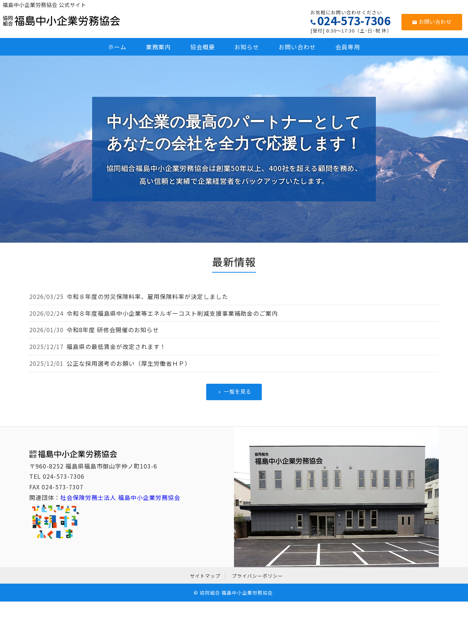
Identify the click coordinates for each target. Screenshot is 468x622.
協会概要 (202, 46)
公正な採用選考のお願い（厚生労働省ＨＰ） (129, 363)
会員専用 (347, 46)
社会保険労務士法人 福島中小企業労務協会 (120, 497)
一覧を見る (234, 391)
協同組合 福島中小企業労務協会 (236, 592)
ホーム (117, 46)
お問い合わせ (432, 21)
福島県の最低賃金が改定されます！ (116, 346)
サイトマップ (205, 575)
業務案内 (158, 46)
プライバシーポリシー (257, 575)
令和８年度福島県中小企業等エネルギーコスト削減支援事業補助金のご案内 (172, 313)
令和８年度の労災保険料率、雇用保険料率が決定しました (147, 296)
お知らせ (246, 46)
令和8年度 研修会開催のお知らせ (113, 329)
